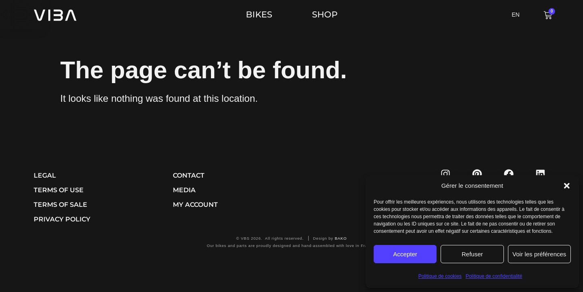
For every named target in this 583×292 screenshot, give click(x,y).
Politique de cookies (440, 276)
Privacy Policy (62, 219)
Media (184, 190)
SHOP (325, 14)
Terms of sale (60, 204)
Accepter (405, 254)
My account (195, 204)
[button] (567, 186)
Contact (188, 175)
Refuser (472, 254)
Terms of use (59, 190)
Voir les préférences (539, 254)
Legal (45, 175)
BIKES (261, 14)
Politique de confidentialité (494, 276)
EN (515, 14)
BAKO (341, 238)
